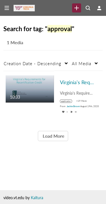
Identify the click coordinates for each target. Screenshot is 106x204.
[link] (76, 7)
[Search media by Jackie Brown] (73, 106)
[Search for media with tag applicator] (68, 101)
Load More (53, 136)
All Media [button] (81, 63)
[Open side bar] (6, 7)
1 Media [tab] (15, 42)
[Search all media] (87, 7)
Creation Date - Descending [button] (32, 63)
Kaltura (37, 197)
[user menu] (99, 7)
